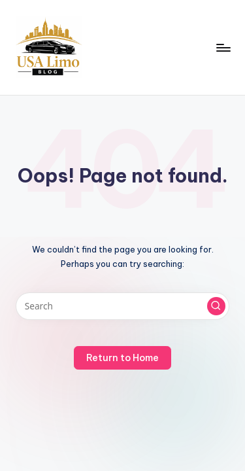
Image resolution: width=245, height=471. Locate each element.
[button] (216, 306)
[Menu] (222, 47)
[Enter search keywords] (122, 306)
